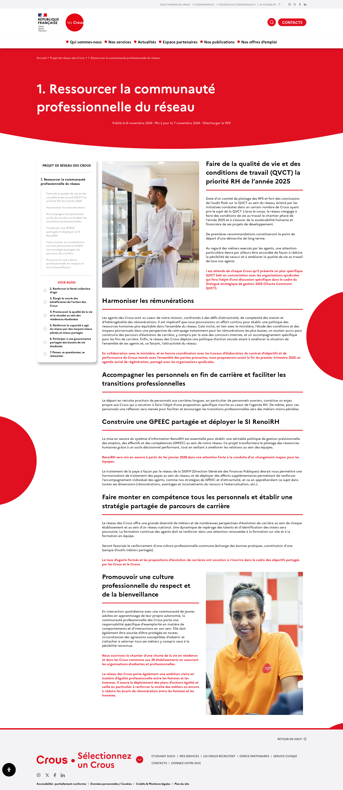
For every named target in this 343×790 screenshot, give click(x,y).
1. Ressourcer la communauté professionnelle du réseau (63, 181)
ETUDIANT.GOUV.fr (204, 4)
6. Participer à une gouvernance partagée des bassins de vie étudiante (66, 342)
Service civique (285, 756)
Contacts (159, 763)
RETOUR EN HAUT (290, 739)
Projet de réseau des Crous (67, 58)
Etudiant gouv (163, 756)
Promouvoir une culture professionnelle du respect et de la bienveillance (65, 263)
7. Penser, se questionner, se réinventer (63, 354)
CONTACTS (292, 22)
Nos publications (219, 41)
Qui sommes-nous (86, 41)
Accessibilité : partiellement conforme (61, 784)
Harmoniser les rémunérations (65, 207)
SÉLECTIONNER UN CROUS (175, 4)
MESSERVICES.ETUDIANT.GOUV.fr (237, 4)
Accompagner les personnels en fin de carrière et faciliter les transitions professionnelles (66, 217)
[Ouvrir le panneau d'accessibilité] (9, 770)
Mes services (189, 756)
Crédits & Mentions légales (153, 784)
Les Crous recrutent (219, 756)
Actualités (147, 41)
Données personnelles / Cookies (111, 784)
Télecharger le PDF (216, 123)
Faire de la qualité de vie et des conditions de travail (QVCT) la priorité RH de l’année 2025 (66, 197)
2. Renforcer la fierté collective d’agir (65, 290)
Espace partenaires (180, 41)
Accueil (41, 58)
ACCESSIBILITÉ (270, 4)
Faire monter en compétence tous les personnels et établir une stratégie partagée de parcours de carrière (65, 247)
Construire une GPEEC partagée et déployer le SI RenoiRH (63, 231)
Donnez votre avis (186, 763)
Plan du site (181, 784)
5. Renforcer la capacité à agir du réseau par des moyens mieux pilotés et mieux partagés (66, 328)
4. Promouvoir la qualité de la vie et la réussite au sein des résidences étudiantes (66, 315)
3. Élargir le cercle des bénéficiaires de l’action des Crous (63, 301)
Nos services (119, 41)
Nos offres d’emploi (259, 41)
